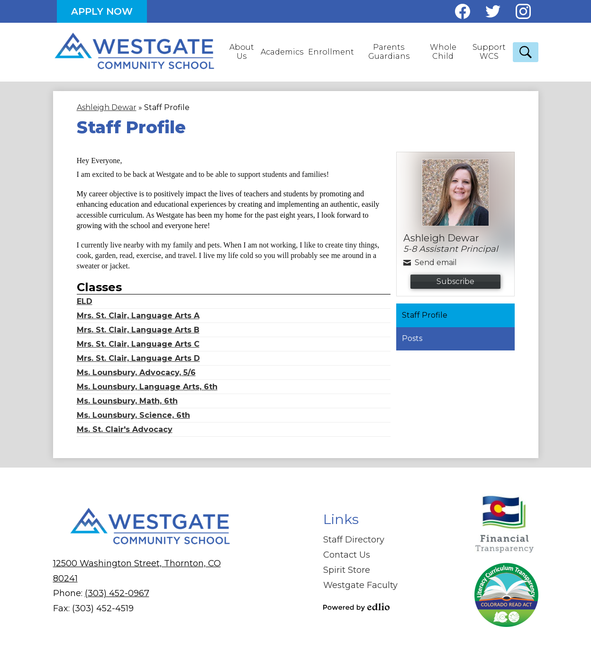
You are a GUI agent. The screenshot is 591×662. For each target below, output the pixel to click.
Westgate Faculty (360, 585)
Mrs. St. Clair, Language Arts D (138, 358)
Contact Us (346, 555)
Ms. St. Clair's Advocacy (125, 429)
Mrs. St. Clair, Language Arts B (138, 329)
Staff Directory (353, 539)
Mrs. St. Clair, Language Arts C (138, 344)
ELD (84, 301)
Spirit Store (346, 570)
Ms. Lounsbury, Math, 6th (127, 400)
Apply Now (102, 11)
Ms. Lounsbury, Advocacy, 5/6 (136, 372)
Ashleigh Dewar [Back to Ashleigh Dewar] (106, 107)
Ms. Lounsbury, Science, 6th (133, 415)
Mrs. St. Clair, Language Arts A (138, 315)
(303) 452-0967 (117, 593)
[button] (242, 52)
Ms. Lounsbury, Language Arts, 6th (147, 386)
